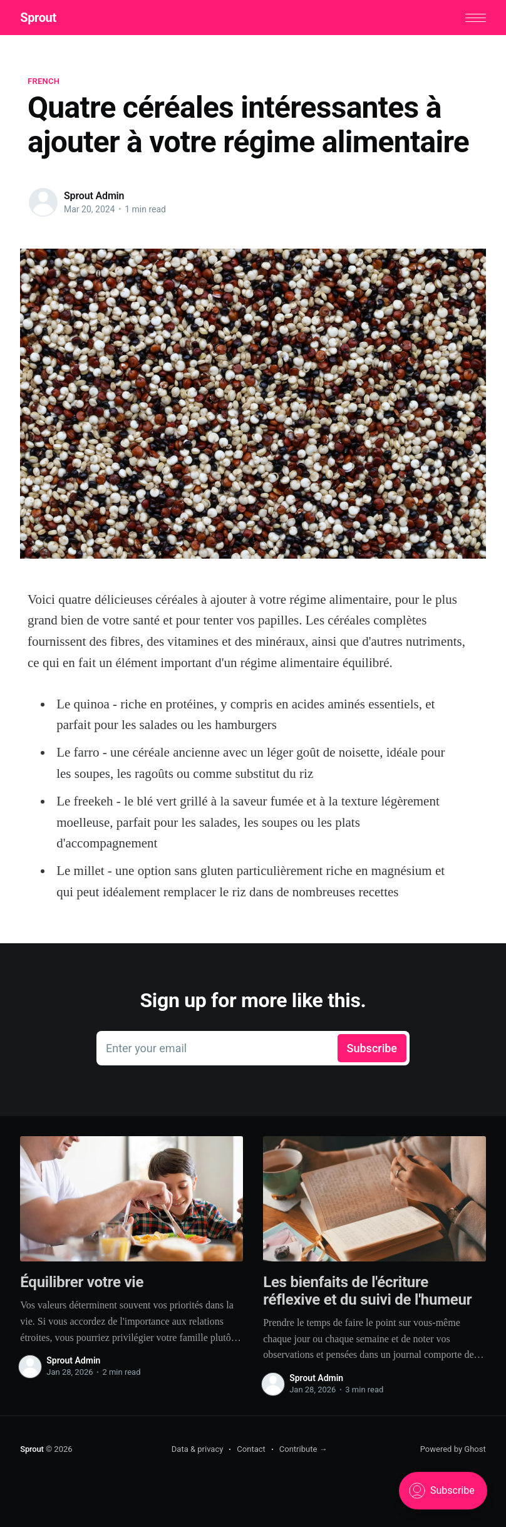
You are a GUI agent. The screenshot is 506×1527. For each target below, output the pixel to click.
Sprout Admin (94, 196)
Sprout (38, 17)
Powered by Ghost (453, 1449)
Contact (251, 1449)
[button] (475, 18)
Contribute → (303, 1449)
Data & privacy (198, 1449)
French (43, 81)
